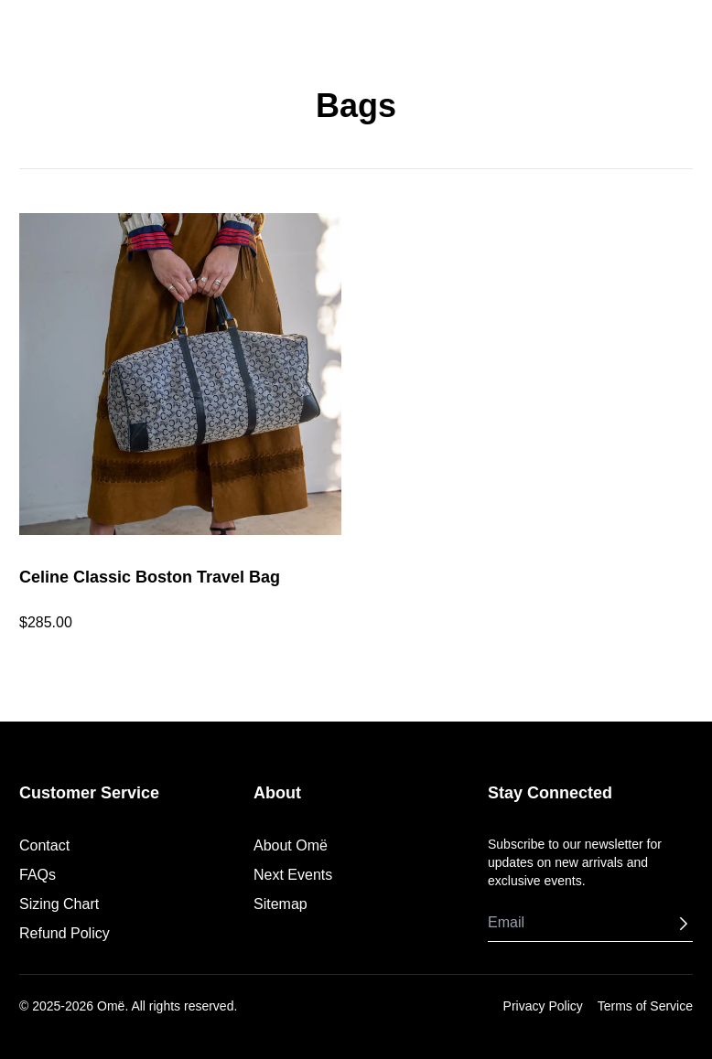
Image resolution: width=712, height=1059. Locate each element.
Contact (44, 845)
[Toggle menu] (26, 31)
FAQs (37, 874)
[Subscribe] (683, 924)
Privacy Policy (543, 1006)
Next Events (293, 874)
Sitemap (280, 904)
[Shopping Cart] (686, 31)
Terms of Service (645, 1006)
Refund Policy (64, 933)
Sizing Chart (59, 904)
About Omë (291, 845)
